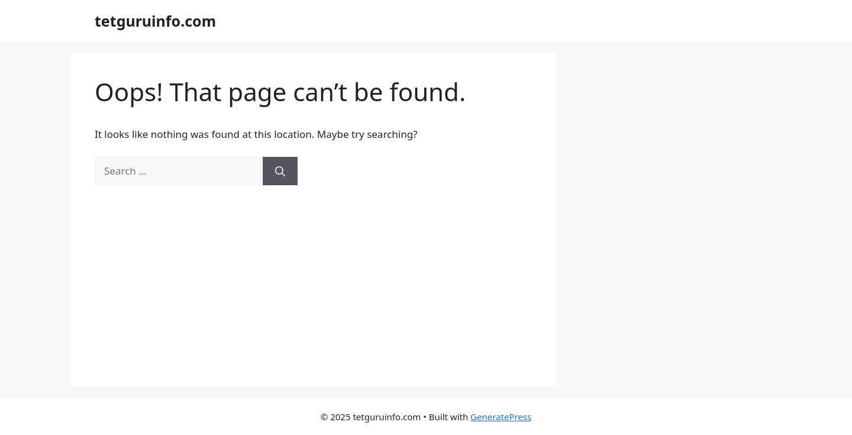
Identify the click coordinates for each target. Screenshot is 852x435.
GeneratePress (500, 417)
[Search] (280, 171)
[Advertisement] (313, 274)
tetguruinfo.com (155, 21)
